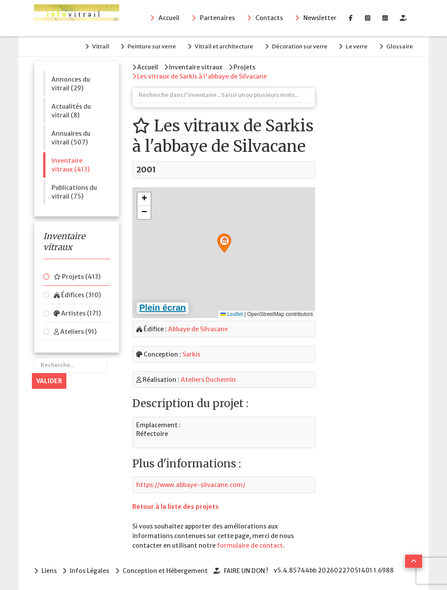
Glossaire (399, 46)
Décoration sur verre (298, 46)
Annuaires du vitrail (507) (71, 137)
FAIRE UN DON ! (247, 570)
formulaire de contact (250, 545)
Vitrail (97, 46)
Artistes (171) (77, 313)
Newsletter (320, 18)
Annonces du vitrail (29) (71, 83)
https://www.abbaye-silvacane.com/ (190, 484)
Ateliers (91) (75, 332)
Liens (49, 570)
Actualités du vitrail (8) (71, 110)
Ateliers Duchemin (208, 379)
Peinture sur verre (149, 46)
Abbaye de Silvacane (198, 329)
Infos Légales (90, 570)
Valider (49, 381)
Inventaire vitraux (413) (70, 164)
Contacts (269, 18)
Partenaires (217, 18)
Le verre (356, 46)
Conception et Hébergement (165, 570)
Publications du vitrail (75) (74, 191)
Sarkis (191, 354)
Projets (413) (77, 277)
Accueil (168, 18)
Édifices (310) (77, 295)
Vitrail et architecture (222, 46)
